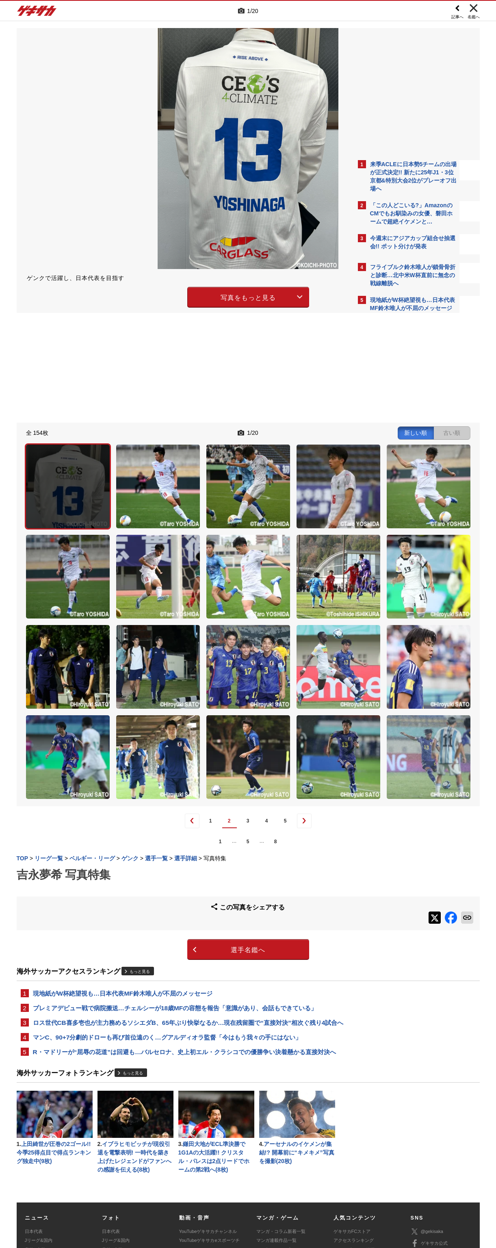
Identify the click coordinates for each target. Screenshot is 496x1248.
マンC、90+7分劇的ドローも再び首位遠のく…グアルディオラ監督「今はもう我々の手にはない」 (167, 930)
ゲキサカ (37, 13)
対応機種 (130, 1187)
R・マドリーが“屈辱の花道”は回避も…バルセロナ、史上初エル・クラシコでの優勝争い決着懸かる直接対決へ (184, 946)
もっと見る (140, 852)
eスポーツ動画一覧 (275, 1165)
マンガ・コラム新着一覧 (280, 1129)
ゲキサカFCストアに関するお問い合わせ (357, 1197)
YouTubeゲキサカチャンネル (208, 1129)
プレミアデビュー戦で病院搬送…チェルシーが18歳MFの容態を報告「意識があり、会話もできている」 (175, 890)
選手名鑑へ (177, 831)
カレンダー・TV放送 (354, 1147)
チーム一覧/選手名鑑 (354, 1156)
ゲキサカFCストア (352, 1129)
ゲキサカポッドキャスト (203, 1156)
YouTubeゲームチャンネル (437, 1165)
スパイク (34, 1165)
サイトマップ (232, 1187)
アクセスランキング (354, 1138)
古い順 (309, 431)
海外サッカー (38, 1156)
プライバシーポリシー (306, 1187)
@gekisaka (427, 1129)
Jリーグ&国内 (38, 1138)
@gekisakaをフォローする (403, 443)
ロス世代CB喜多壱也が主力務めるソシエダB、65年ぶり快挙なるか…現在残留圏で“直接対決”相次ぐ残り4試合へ (185, 911)
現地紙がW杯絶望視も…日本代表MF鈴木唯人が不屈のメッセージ (122, 875)
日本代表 (34, 1129)
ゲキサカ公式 (429, 1141)
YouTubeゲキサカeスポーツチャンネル (209, 1143)
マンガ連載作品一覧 (276, 1138)
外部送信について (357, 1187)
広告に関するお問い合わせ (125, 1197)
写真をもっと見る (177, 296)
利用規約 (265, 1187)
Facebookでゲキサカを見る (404, 460)
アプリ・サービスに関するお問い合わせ (265, 1197)
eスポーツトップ (273, 1147)
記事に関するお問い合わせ (188, 1197)
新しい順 (273, 431)
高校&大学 (35, 1147)
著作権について (165, 1187)
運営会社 (200, 1187)
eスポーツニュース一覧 (279, 1156)
